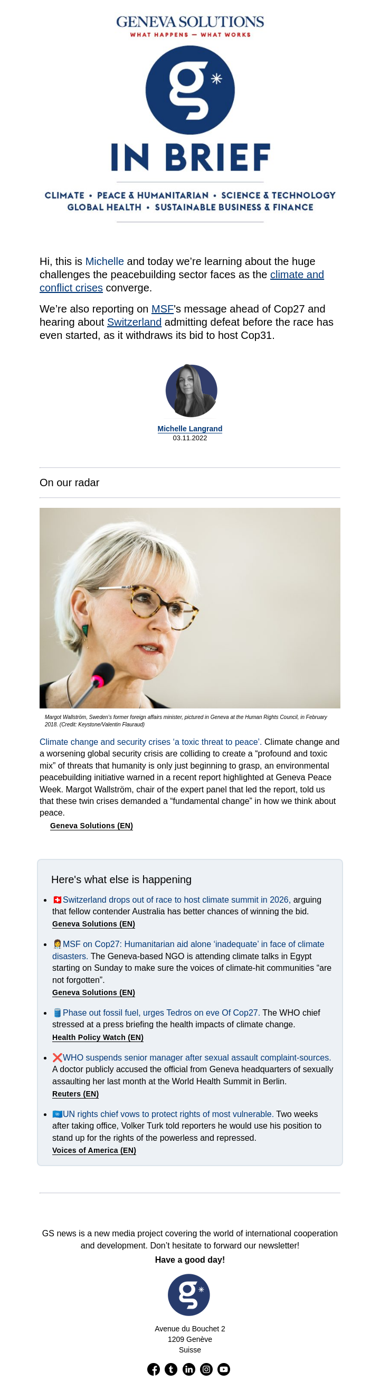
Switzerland (134, 322)
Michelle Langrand (190, 428)
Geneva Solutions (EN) (91, 825)
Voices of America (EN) (94, 1150)
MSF (162, 309)
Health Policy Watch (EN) (98, 1037)
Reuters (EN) (75, 1094)
